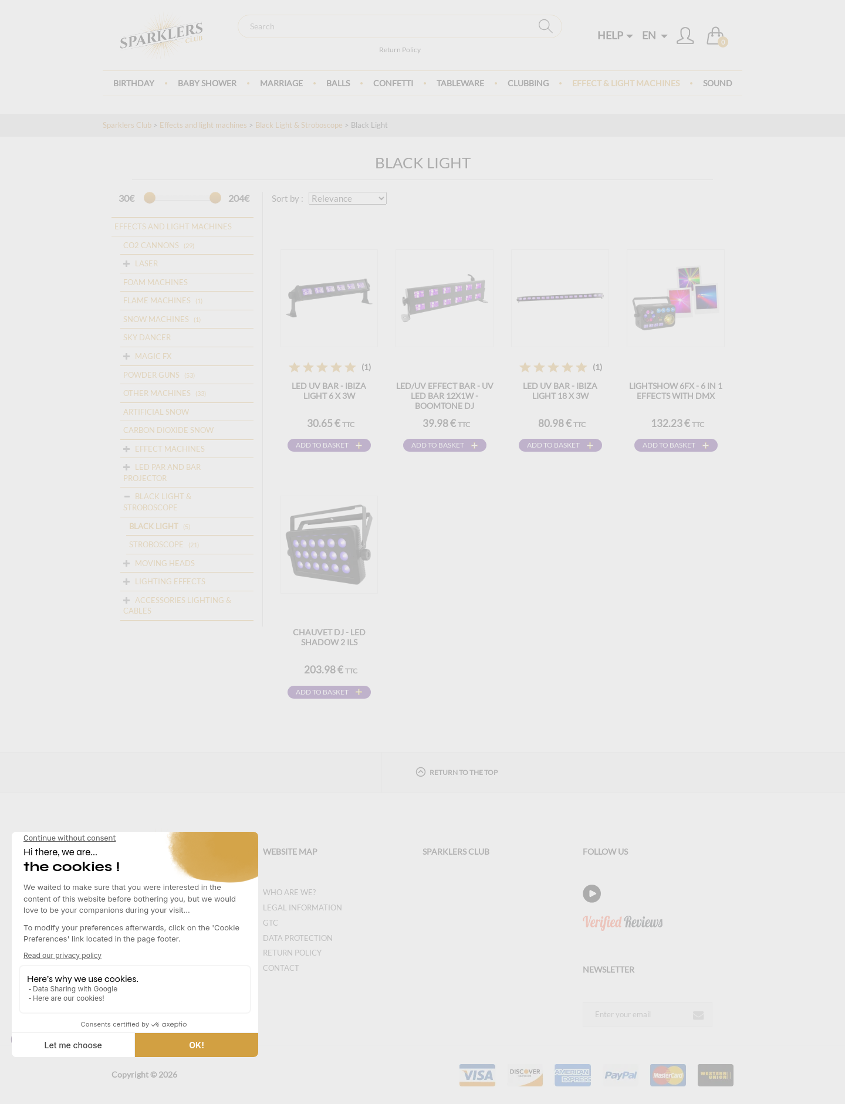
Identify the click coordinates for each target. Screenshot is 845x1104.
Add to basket (322, 445)
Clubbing (528, 83)
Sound (717, 83)
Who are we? (289, 892)
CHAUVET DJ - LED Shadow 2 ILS (329, 637)
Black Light (153, 526)
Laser (146, 263)
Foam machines (155, 282)
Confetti (393, 83)
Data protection (298, 938)
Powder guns (151, 375)
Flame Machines (157, 300)
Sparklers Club (127, 125)
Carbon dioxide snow (168, 430)
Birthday (133, 83)
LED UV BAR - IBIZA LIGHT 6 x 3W (329, 391)
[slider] (150, 198)
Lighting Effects (170, 581)
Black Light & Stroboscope (299, 125)
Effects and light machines (203, 125)
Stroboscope (156, 544)
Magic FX (153, 356)
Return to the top (456, 772)
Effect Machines (170, 448)
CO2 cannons (151, 245)
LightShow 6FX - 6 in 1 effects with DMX (675, 391)
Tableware (460, 83)
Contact (281, 968)
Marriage (281, 83)
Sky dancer (147, 337)
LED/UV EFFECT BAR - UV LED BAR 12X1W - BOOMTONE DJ (445, 396)
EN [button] (655, 35)
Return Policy (400, 49)
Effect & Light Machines (626, 83)
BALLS (338, 83)
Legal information (302, 907)
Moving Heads (165, 563)
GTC (270, 922)
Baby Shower (207, 83)
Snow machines (156, 319)
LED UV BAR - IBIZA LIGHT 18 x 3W (560, 391)
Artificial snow (156, 411)
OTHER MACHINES (157, 393)
